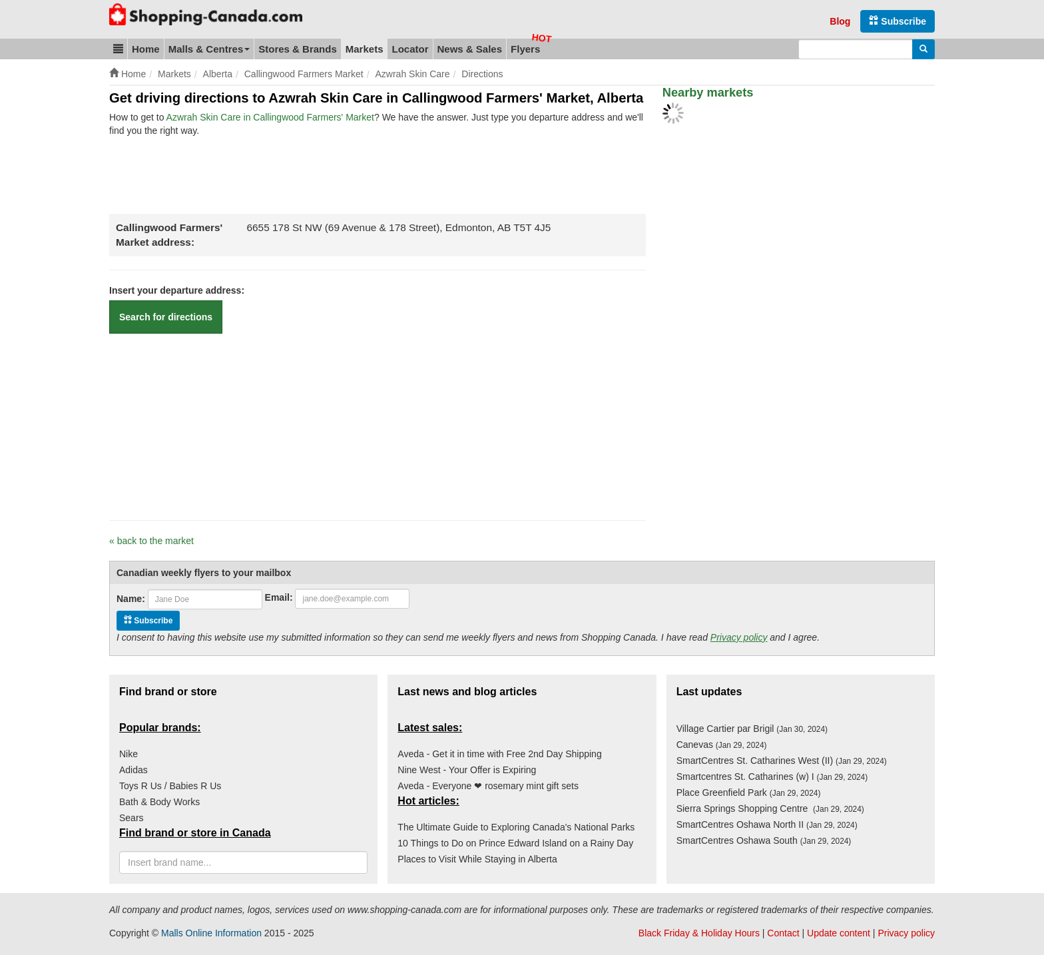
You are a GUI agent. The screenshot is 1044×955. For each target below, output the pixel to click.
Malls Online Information (211, 933)
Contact (783, 933)
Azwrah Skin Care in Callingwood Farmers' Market (270, 117)
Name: (131, 598)
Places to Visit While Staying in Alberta (477, 859)
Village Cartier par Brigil (752, 728)
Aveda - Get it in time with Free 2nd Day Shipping (499, 754)
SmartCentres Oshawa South (764, 840)
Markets (365, 49)
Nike (128, 754)
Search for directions (165, 317)
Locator (410, 49)
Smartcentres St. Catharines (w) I (772, 776)
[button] (118, 49)
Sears (131, 817)
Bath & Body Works (159, 801)
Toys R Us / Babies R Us (170, 786)
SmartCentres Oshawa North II (767, 824)
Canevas (721, 744)
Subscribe (897, 21)
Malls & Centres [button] (209, 49)
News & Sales (470, 49)
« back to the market (151, 540)
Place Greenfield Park (748, 792)
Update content (838, 933)
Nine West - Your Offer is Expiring (466, 770)
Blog (840, 21)
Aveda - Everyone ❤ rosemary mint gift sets (488, 786)
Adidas (133, 770)
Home (146, 49)
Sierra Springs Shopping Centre (770, 808)
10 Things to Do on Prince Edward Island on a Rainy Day (515, 843)
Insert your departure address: (176, 290)
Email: (279, 597)
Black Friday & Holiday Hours (699, 933)
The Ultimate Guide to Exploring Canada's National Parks (516, 827)
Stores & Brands (297, 49)
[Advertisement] (351, 174)
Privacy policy (739, 637)
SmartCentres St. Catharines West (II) (781, 760)
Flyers (525, 49)
